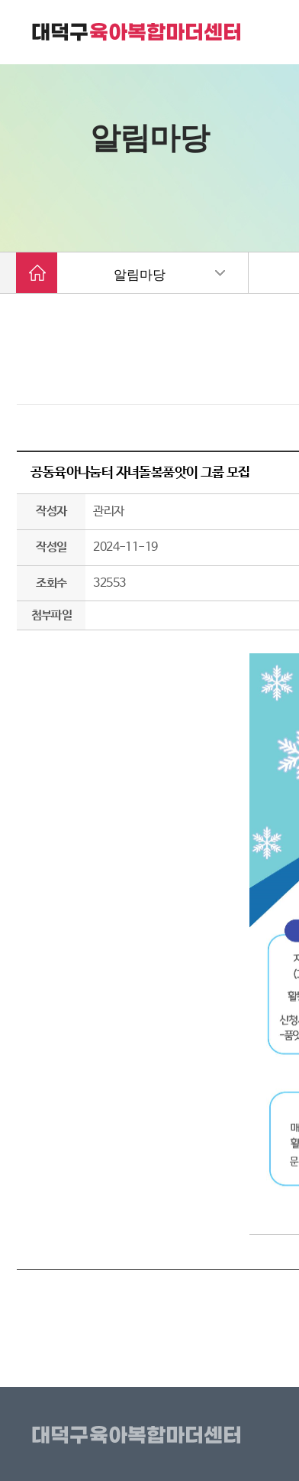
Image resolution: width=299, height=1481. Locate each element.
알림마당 (140, 275)
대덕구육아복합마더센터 (139, 1436)
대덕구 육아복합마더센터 (137, 32)
